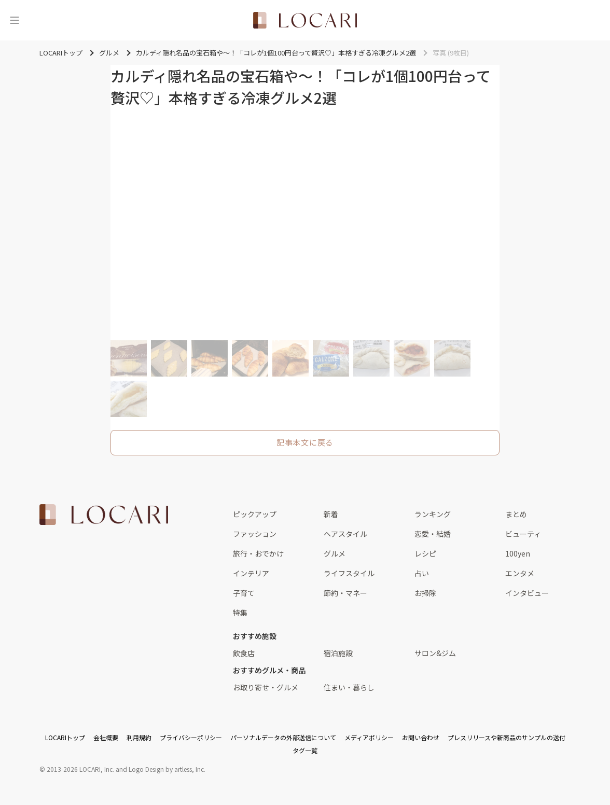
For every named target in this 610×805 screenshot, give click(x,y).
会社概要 (105, 737)
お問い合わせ (420, 737)
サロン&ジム (435, 653)
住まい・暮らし (349, 687)
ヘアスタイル (345, 534)
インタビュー (527, 593)
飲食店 (244, 653)
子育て (244, 593)
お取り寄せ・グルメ (265, 687)
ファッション (254, 534)
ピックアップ (254, 514)
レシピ (425, 553)
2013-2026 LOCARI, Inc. (80, 769)
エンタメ (519, 573)
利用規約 (139, 737)
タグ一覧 (305, 750)
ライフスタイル (349, 573)
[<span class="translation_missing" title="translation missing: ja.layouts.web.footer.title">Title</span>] (103, 514)
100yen (517, 553)
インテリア (251, 573)
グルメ (334, 553)
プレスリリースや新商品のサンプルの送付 (506, 737)
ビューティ (523, 534)
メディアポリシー (369, 737)
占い (421, 573)
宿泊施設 (338, 653)
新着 (331, 514)
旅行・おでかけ (258, 553)
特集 (240, 612)
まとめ (516, 514)
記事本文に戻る (305, 442)
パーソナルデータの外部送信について (283, 737)
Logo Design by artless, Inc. (167, 769)
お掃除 (425, 593)
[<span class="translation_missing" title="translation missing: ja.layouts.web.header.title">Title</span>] (305, 20)
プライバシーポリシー (191, 737)
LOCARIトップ (65, 737)
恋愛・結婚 (432, 534)
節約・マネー (345, 593)
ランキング (432, 514)
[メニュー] (14, 20)
